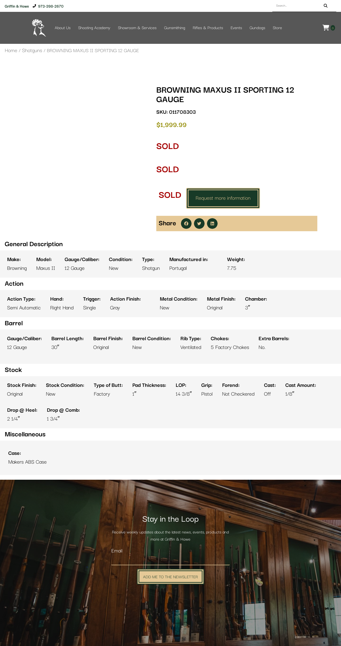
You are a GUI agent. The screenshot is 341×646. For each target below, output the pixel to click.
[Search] (325, 6)
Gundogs (257, 28)
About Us (63, 28)
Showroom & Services (137, 28)
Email (116, 551)
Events (236, 28)
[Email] (170, 560)
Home (11, 51)
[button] (186, 223)
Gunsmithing (174, 28)
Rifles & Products (208, 28)
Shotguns (32, 51)
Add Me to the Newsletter (170, 576)
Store (277, 28)
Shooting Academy (94, 28)
